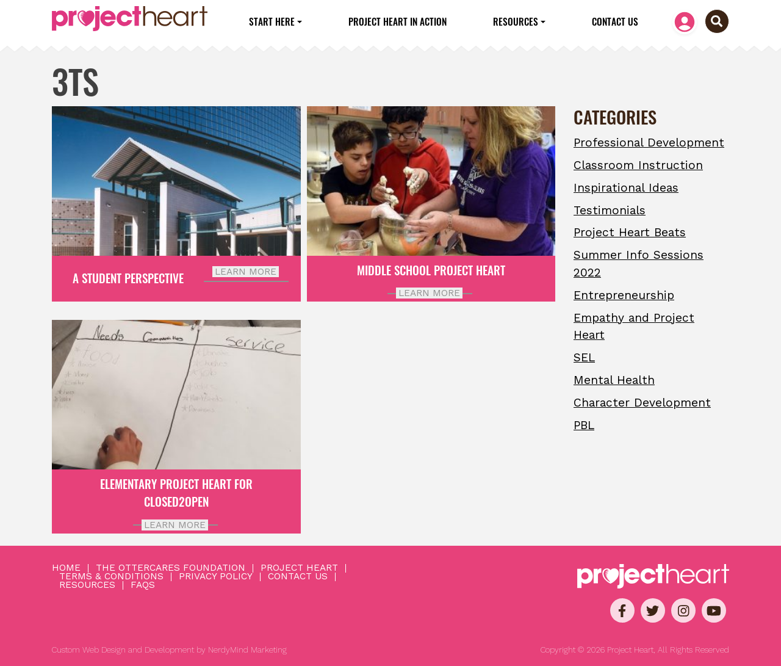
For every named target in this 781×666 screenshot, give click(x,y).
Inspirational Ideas (626, 188)
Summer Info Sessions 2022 (639, 264)
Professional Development (649, 143)
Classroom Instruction (638, 165)
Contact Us (615, 21)
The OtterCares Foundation (170, 568)
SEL (584, 357)
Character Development (642, 403)
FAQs (143, 585)
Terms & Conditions (111, 577)
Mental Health (614, 380)
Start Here (272, 21)
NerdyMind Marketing (247, 649)
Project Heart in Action (397, 21)
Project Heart (299, 568)
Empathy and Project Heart (634, 326)
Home (66, 568)
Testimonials (610, 210)
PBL (584, 425)
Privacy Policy (216, 577)
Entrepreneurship (624, 295)
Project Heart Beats (630, 232)
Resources (515, 21)
